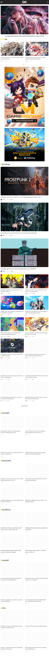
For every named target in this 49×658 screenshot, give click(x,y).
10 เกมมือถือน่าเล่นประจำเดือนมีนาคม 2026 (24, 36)
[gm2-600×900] (24, 97)
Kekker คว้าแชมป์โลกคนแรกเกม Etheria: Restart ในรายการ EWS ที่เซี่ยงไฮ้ (12, 600)
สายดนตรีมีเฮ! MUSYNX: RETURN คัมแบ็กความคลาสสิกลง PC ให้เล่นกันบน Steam (36, 376)
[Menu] (1, 2)
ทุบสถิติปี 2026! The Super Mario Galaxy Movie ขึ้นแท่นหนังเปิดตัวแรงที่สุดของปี (12, 312)
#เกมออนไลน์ (6, 461)
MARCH (4, 271)
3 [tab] (25, 64)
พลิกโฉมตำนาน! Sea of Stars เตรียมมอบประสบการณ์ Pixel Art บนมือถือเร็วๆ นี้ (12, 376)
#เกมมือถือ (5, 413)
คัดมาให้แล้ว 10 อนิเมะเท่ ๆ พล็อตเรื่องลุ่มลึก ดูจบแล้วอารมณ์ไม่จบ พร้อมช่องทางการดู (11, 626)
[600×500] (24, 144)
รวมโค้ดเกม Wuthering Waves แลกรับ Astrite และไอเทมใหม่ (36, 529)
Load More (24, 406)
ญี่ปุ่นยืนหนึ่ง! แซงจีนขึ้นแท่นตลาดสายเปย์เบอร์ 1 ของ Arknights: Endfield (11, 290)
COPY (4, 199)
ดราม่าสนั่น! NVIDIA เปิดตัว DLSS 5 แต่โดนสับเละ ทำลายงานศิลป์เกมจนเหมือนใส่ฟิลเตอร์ (11, 579)
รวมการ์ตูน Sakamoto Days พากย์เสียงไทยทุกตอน (36, 626)
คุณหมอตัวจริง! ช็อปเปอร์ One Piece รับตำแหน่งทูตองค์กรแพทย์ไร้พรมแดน (35, 648)
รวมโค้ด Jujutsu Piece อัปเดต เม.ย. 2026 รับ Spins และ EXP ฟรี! (35, 551)
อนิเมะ (4, 608)
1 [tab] (23, 64)
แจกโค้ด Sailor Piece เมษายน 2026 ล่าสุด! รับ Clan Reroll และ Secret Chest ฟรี (36, 290)
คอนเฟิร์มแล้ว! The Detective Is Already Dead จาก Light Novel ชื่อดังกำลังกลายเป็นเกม (36, 312)
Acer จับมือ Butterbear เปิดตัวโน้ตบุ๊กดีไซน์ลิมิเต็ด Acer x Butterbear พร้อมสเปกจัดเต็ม (35, 600)
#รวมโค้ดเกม (6, 510)
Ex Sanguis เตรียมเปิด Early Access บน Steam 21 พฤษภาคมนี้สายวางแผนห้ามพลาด (12, 398)
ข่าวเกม (2, 61)
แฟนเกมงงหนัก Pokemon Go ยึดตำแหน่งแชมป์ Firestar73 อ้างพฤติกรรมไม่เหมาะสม (10, 333)
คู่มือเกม (33, 293)
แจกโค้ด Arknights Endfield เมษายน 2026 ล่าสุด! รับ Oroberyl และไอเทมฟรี (11, 551)
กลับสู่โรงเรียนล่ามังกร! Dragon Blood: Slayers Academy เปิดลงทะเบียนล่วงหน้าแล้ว (35, 58)
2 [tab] (24, 64)
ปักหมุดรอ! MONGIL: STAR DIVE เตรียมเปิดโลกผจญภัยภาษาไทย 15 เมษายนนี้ (36, 333)
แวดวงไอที (5, 560)
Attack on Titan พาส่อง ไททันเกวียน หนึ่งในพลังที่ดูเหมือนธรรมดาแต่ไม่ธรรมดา (11, 648)
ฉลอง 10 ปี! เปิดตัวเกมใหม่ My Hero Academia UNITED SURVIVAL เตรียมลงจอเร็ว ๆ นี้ (35, 355)
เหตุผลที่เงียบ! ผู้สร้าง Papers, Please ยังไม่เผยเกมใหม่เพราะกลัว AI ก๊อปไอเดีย (18, 269)
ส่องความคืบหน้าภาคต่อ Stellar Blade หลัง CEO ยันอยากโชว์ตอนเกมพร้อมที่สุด (19, 233)
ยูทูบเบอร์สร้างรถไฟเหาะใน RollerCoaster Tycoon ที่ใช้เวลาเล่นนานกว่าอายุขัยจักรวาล (36, 398)
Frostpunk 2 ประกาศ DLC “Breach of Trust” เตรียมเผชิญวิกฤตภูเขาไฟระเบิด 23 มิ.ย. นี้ (21, 197)
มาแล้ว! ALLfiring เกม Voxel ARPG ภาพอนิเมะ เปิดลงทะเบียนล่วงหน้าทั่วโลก (12, 58)
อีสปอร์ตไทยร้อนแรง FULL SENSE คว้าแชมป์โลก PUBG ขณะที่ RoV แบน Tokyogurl (36, 579)
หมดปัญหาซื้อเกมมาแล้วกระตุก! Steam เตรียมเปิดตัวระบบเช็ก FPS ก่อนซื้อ (11, 355)
